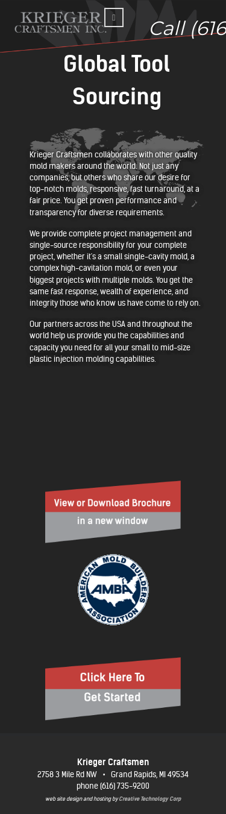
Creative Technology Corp (150, 798)
